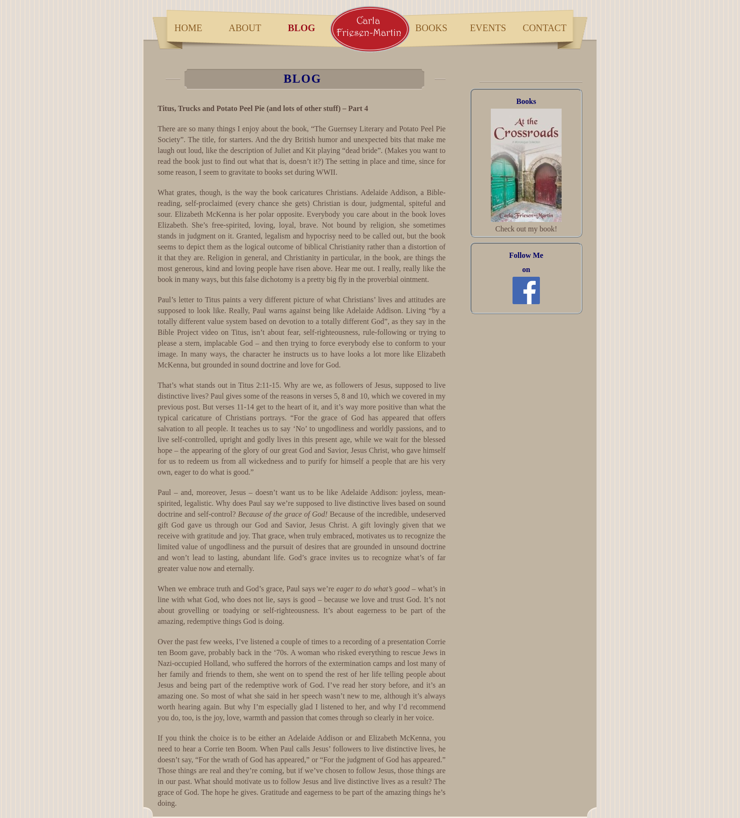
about (245, 28)
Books (526, 101)
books (431, 28)
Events (488, 28)
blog (301, 28)
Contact (545, 28)
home (188, 28)
